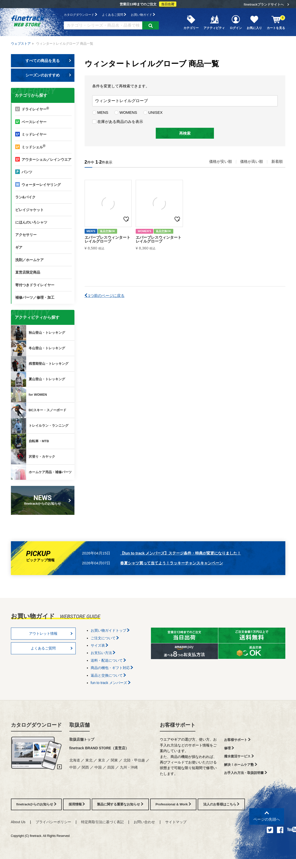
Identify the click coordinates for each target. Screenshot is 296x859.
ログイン (236, 22)
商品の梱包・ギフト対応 (112, 668)
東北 (88, 760)
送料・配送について (108, 660)
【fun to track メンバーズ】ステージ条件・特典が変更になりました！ (180, 553)
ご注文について (105, 638)
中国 (98, 767)
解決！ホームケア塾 (240, 765)
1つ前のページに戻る (105, 295)
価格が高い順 (251, 161)
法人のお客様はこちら (221, 804)
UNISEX (153, 112)
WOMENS (125, 112)
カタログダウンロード (80, 14)
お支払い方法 (103, 653)
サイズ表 (99, 645)
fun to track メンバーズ (111, 683)
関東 (114, 760)
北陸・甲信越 (134, 760)
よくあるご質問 (114, 14)
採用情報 (77, 804)
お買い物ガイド (143, 14)
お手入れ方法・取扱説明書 (245, 773)
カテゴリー (191, 22)
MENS (100, 112)
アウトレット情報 (51, 633)
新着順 (277, 161)
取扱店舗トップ (81, 739)
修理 (229, 748)
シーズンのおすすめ (48, 75)
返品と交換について (108, 675)
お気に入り (254, 22)
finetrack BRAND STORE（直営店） (99, 748)
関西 (85, 767)
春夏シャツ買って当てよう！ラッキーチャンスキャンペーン (171, 563)
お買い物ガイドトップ (110, 630)
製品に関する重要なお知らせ (120, 804)
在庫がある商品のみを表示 (117, 121)
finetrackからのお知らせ (43, 499)
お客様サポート (177, 725)
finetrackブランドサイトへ (264, 4)
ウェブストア (21, 43)
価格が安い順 (220, 161)
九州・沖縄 (129, 767)
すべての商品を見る (48, 60)
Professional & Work (173, 804)
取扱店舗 (79, 725)
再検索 (185, 133)
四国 (110, 767)
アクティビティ (214, 22)
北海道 (74, 760)
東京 (101, 760)
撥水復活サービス (239, 756)
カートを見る (276, 22)
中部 (72, 767)
